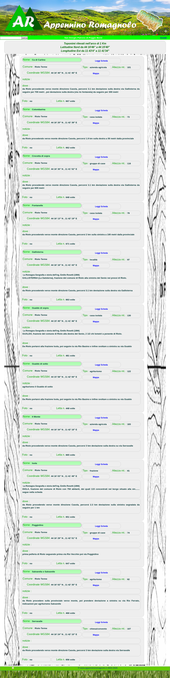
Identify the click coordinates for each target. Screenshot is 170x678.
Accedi (163, 38)
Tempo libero (66, 43)
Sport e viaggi (44, 43)
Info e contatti (122, 43)
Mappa (106, 43)
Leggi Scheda (101, 68)
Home (5, 43)
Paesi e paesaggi (22, 43)
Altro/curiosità (88, 43)
